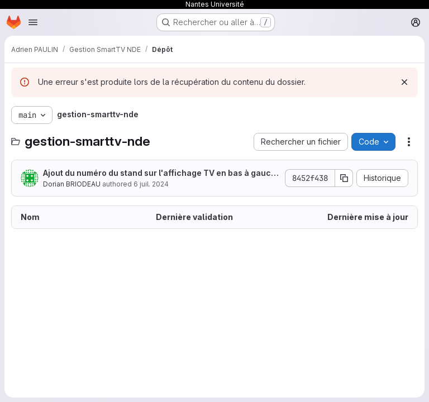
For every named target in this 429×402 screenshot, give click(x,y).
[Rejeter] (404, 82)
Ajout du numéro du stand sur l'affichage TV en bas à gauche (159, 173)
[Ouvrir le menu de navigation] (33, 22)
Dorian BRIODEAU (72, 184)
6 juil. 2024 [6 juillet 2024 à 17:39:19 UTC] (151, 184)
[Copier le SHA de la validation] (344, 178)
